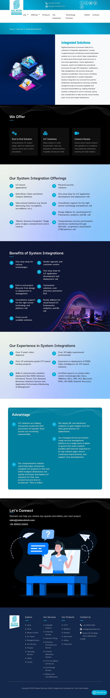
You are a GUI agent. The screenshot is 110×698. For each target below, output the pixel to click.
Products (46, 14)
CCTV (66, 625)
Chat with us (99, 693)
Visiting (66, 640)
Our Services (31, 644)
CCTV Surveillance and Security (51, 662)
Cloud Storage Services (50, 669)
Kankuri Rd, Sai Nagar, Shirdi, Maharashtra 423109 (89, 636)
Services (19, 29)
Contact (95, 14)
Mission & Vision (32, 632)
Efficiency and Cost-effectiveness (51, 675)
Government (68, 636)
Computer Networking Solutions (49, 654)
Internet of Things (51, 638)
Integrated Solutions (48, 626)
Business (67, 632)
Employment (68, 644)
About (29, 628)
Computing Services (49, 633)
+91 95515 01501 (89, 625)
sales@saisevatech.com (91, 629)
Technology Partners (70, 16)
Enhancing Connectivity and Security (51, 645)
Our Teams (31, 636)
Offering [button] (34, 14)
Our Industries (56, 16)
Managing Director (33, 640)
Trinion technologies (81, 688)
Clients (87, 14)
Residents (67, 628)
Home (12, 29)
